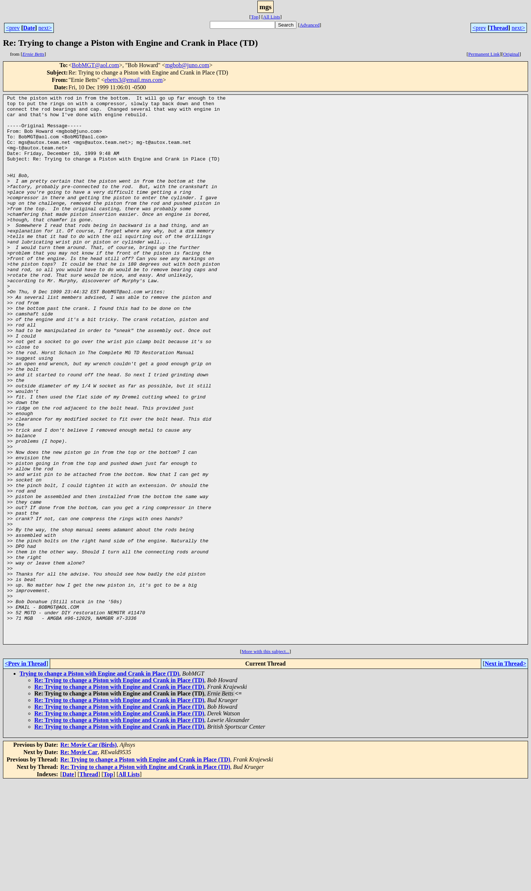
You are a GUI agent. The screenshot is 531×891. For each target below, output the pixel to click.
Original (511, 54)
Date (29, 28)
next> (45, 28)
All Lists (271, 17)
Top (254, 17)
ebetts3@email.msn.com (133, 80)
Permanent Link (484, 54)
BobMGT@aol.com (95, 65)
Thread (499, 28)
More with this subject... (265, 761)
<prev (13, 28)
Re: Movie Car (79, 862)
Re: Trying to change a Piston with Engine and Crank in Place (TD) (119, 790)
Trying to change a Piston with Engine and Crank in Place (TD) (99, 783)
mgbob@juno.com (187, 65)
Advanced (310, 25)
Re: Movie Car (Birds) (88, 854)
